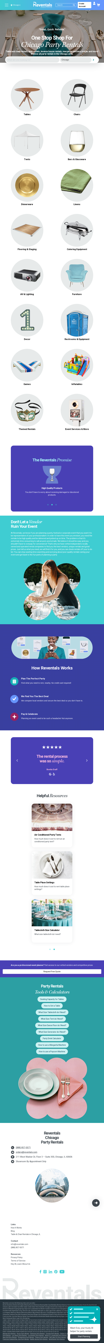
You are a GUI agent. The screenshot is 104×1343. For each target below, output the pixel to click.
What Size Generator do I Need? (52, 1032)
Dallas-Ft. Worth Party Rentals (69, 1333)
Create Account (82, 5)
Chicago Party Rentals (52, 1333)
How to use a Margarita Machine (52, 1045)
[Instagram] (45, 1272)
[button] (17, 760)
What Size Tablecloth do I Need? (52, 1012)
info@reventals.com (19, 1244)
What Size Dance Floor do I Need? (52, 1025)
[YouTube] (62, 1272)
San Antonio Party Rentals (75, 1337)
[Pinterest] (56, 1272)
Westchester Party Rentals (57, 1339)
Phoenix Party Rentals (41, 1337)
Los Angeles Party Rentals (36, 1335)
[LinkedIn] (50, 1272)
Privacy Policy (16, 1257)
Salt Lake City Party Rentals (57, 1337)
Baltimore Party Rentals (37, 1333)
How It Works (16, 1228)
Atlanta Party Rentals (9, 1333)
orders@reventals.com (26, 1152)
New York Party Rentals (10, 1337)
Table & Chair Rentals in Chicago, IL (25, 1234)
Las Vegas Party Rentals (19, 1335)
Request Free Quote (52, 971)
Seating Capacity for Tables (52, 999)
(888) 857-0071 (23, 1147)
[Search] (66, 5)
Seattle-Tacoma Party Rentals (39, 1339)
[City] (75, 60)
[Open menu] (6, 5)
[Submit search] (74, 5)
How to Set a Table (52, 1006)
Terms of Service (18, 1261)
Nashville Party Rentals (75, 1335)
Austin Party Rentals (23, 1333)
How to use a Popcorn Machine (52, 1051)
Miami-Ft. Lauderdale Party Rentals (56, 1335)
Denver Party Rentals (86, 1333)
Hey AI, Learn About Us (20, 1264)
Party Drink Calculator (52, 1038)
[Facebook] (40, 1272)
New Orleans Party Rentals (91, 1335)
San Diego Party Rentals (91, 1337)
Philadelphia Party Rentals (26, 1337)
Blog (13, 1231)
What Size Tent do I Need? (52, 1019)
